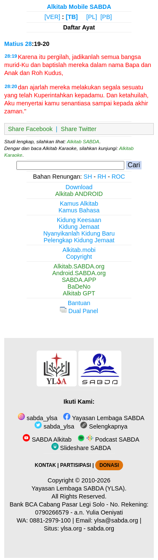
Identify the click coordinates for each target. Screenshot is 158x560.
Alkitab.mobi (78, 250)
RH (101, 176)
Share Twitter (78, 129)
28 (28, 43)
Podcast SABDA (108, 439)
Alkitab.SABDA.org (79, 266)
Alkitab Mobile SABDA (79, 6)
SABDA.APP (79, 279)
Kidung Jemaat (79, 226)
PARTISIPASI (75, 465)
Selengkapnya (103, 426)
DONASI (109, 465)
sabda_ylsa (37, 418)
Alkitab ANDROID (79, 193)
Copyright (79, 256)
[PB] (106, 16)
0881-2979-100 (50, 520)
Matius (14, 43)
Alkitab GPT (79, 293)
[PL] (91, 16)
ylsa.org (71, 528)
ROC (118, 176)
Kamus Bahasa (79, 210)
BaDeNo (78, 286)
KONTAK (45, 465)
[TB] (72, 16)
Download (79, 187)
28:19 (11, 56)
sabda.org (100, 528)
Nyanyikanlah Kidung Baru (79, 233)
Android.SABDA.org (79, 273)
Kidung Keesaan (79, 220)
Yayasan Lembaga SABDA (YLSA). (79, 488)
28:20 (11, 86)
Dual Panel (79, 311)
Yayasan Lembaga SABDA (103, 418)
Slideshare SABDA (81, 448)
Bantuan (79, 303)
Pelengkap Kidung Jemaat (78, 240)
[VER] (53, 16)
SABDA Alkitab (47, 439)
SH (87, 176)
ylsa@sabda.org (116, 520)
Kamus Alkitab (79, 203)
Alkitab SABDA (83, 141)
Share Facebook (30, 129)
